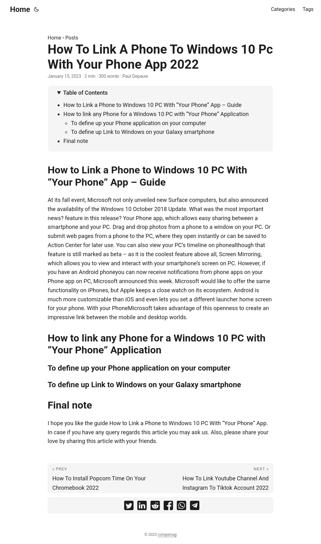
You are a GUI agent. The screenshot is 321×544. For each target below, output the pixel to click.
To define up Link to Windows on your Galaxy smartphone (142, 132)
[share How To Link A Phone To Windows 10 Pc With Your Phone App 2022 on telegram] (194, 507)
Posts (72, 38)
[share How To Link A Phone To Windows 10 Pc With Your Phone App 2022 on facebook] (168, 507)
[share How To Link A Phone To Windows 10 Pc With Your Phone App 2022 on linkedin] (142, 507)
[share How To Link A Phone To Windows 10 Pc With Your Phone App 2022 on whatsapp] (181, 507)
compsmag (167, 534)
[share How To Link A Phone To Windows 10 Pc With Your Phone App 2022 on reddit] (155, 507)
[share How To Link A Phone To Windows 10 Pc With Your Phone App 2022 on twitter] (129, 507)
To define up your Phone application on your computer (138, 123)
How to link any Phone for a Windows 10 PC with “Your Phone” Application (156, 114)
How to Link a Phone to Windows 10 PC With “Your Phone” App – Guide (152, 105)
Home (20, 9)
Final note (75, 141)
